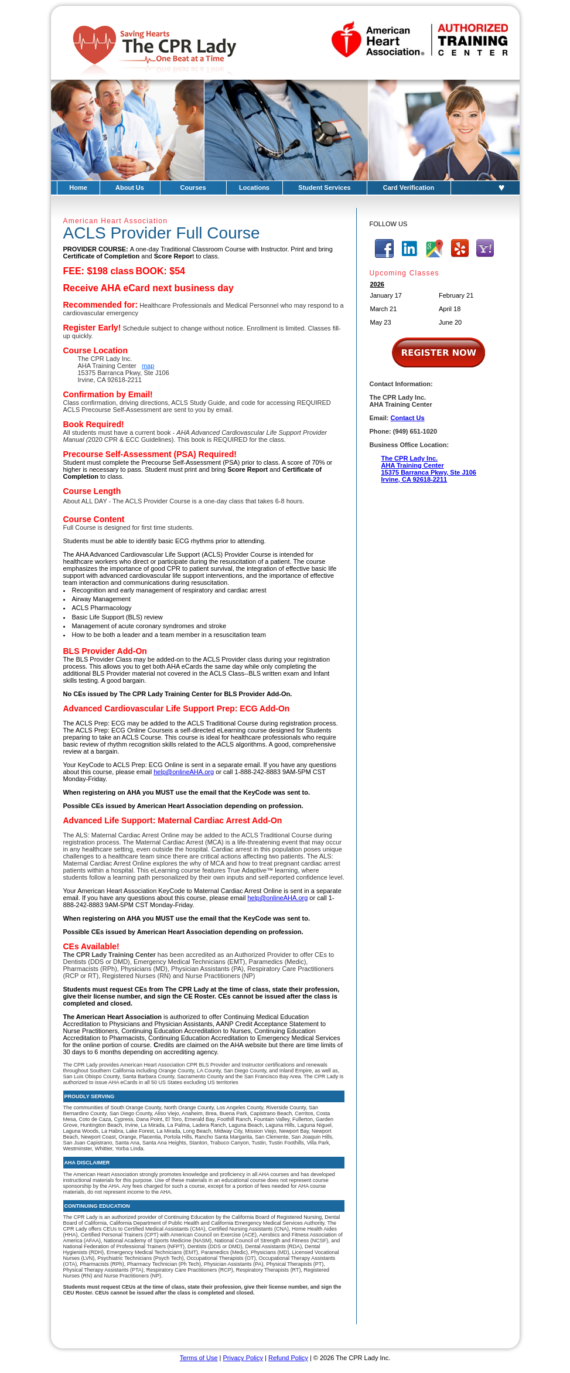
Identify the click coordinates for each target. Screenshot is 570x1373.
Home (78, 187)
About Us (129, 187)
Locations (254, 187)
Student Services (324, 187)
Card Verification (408, 187)
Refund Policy (288, 1357)
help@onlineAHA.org (183, 771)
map (148, 365)
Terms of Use (199, 1357)
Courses (193, 187)
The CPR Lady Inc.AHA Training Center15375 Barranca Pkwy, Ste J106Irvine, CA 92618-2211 (428, 469)
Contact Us (408, 417)
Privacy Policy (243, 1357)
